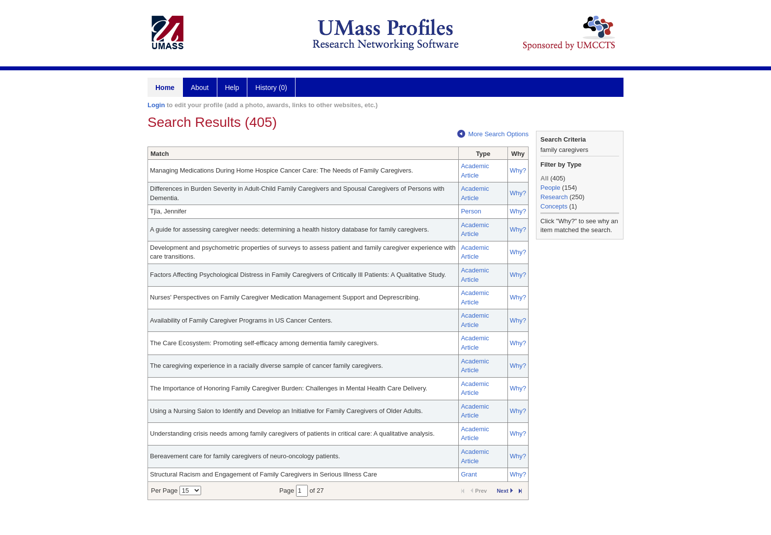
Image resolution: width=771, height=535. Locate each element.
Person (471, 211)
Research (554, 197)
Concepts (553, 206)
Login (156, 105)
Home (165, 87)
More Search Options (493, 134)
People (550, 187)
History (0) (271, 87)
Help (232, 87)
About (200, 87)
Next (505, 491)
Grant (469, 474)
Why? (518, 170)
